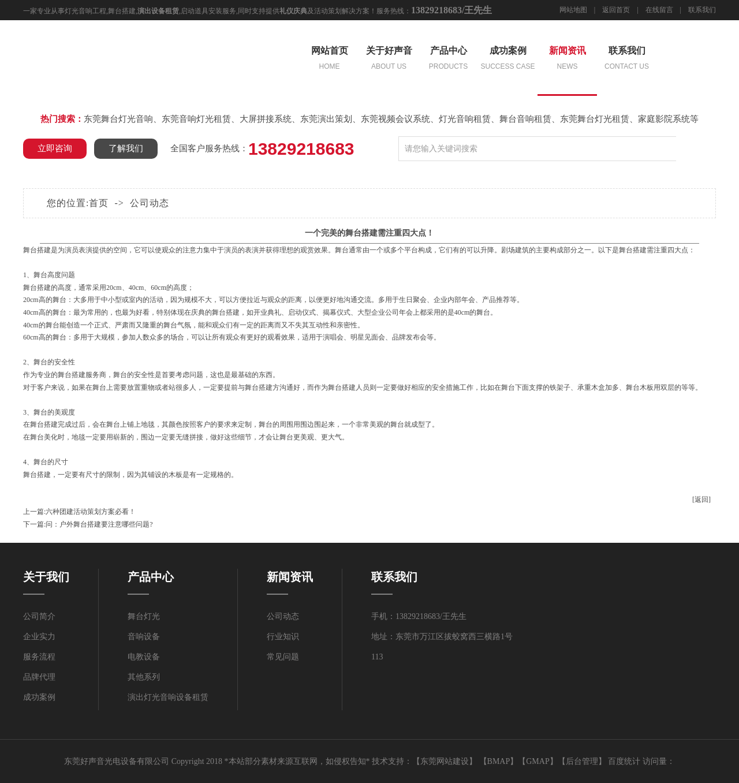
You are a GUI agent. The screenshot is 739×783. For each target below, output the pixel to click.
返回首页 (616, 10)
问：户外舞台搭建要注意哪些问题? (99, 524)
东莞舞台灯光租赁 (594, 119)
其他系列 (144, 677)
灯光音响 (78, 11)
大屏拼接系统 (266, 119)
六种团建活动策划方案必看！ (91, 512)
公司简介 (39, 616)
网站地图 (573, 10)
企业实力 (39, 636)
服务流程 (39, 656)
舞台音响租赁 (525, 119)
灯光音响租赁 (465, 119)
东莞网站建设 (444, 761)
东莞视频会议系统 (395, 119)
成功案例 (508, 59)
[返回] (701, 499)
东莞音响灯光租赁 (196, 119)
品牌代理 (39, 677)
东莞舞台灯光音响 (118, 119)
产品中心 (448, 59)
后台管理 (582, 761)
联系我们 (702, 10)
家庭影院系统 (664, 119)
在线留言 (659, 10)
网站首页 (329, 59)
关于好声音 (389, 59)
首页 (99, 203)
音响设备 (144, 636)
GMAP (537, 761)
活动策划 (328, 11)
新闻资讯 (567, 59)
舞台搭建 (122, 11)
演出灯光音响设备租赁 (168, 697)
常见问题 (283, 656)
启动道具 (194, 11)
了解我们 (126, 148)
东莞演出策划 (326, 119)
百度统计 (624, 761)
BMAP (498, 761)
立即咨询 (55, 148)
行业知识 (283, 636)
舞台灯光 (144, 616)
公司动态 (149, 203)
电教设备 (144, 656)
